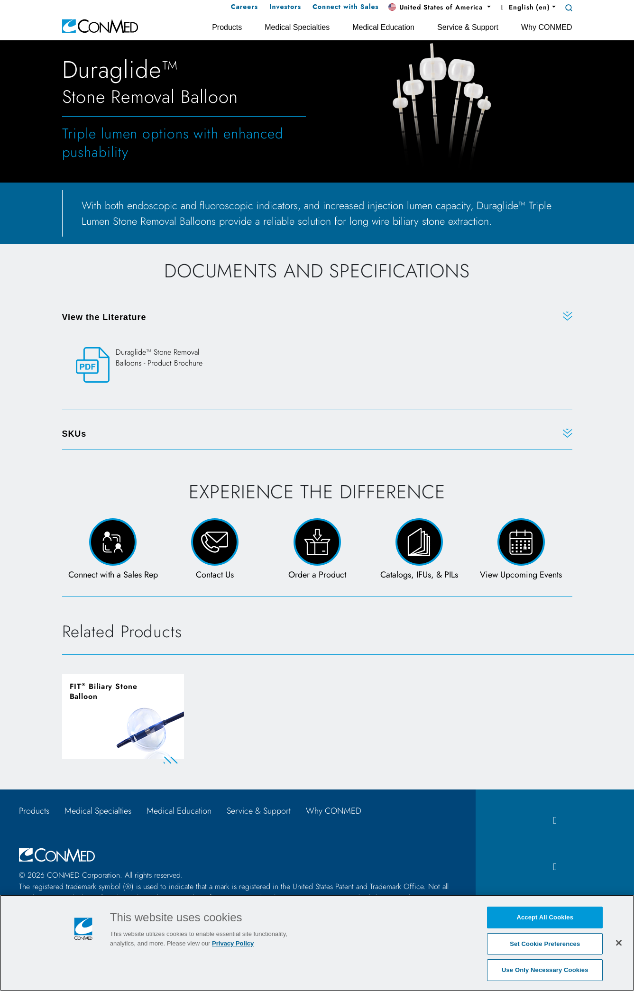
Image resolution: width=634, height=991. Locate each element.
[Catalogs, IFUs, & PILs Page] (419, 549)
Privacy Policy (233, 943)
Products (34, 811)
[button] (439, 7)
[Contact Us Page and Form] (215, 549)
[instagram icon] (555, 867)
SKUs (74, 434)
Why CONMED (333, 811)
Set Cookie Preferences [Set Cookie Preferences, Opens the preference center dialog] (545, 943)
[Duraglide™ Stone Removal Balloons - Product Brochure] (151, 365)
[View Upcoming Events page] (521, 549)
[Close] (618, 942)
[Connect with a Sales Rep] (113, 549)
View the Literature (104, 317)
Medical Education (179, 811)
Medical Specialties (97, 811)
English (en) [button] (524, 7)
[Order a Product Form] (317, 549)
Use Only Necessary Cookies (545, 969)
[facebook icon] (555, 820)
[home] (100, 25)
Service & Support (259, 811)
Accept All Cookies (544, 917)
